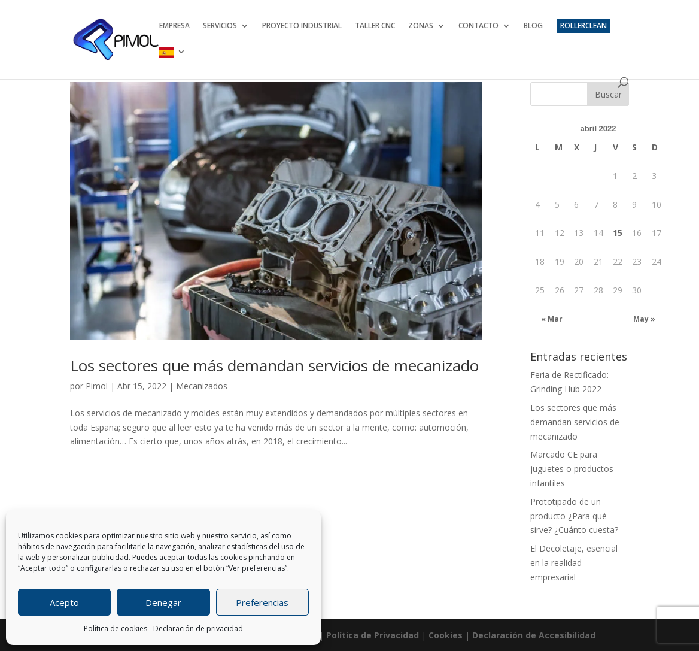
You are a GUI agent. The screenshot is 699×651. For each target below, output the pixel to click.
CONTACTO (478, 26)
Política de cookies (115, 628)
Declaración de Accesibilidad (533, 635)
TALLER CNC (375, 26)
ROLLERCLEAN (583, 25)
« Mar (552, 319)
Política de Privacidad (372, 635)
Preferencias (262, 602)
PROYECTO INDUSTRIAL (302, 26)
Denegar (163, 602)
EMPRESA (174, 26)
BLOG (533, 26)
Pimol (97, 386)
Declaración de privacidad (198, 628)
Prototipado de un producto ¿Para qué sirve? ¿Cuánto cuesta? (574, 516)
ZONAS (420, 26)
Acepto (64, 602)
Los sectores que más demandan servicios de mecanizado (274, 365)
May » (644, 319)
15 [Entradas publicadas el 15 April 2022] (617, 232)
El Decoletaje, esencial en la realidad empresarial (574, 563)
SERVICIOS (220, 26)
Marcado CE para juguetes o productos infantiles (571, 469)
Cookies (445, 635)
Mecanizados (201, 386)
